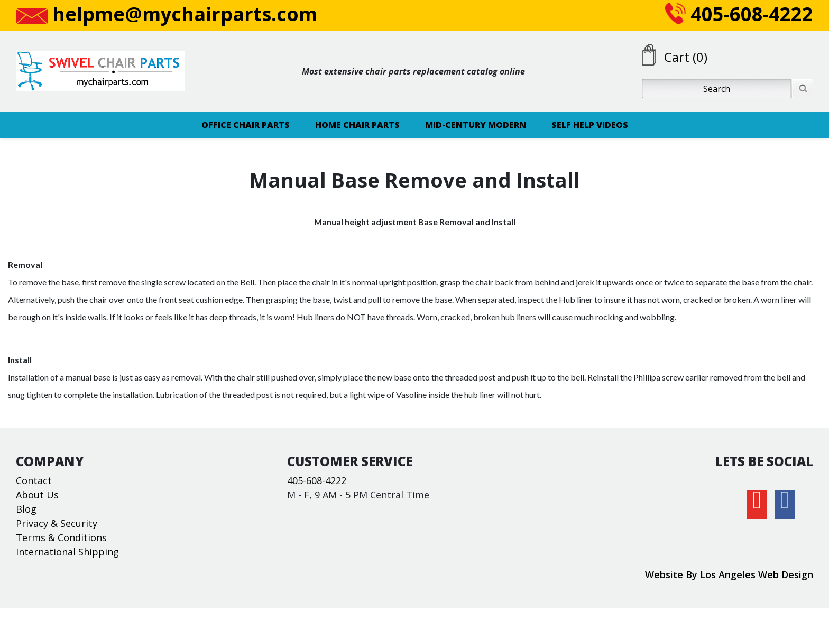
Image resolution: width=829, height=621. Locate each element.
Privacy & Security (56, 523)
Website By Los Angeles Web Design (729, 574)
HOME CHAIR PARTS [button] (357, 125)
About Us (37, 494)
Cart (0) (685, 57)
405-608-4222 (739, 14)
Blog (26, 509)
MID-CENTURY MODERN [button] (475, 125)
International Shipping (67, 551)
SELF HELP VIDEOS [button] (589, 125)
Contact (34, 480)
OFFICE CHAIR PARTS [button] (245, 125)
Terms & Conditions (61, 537)
